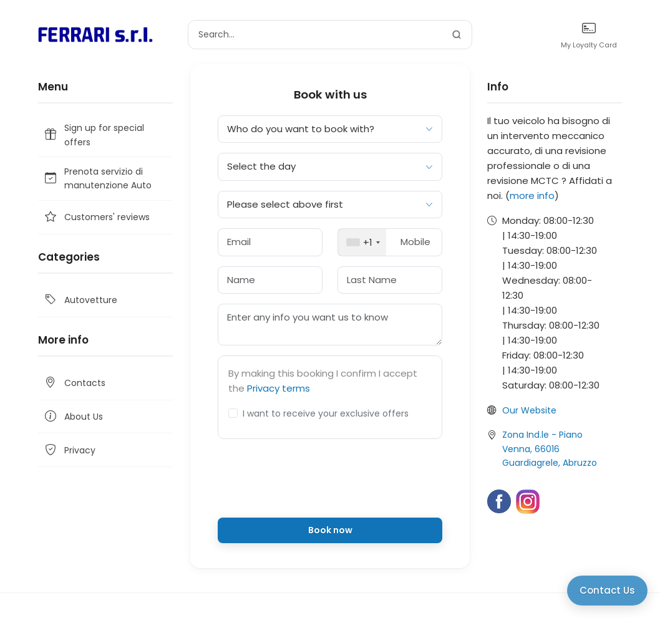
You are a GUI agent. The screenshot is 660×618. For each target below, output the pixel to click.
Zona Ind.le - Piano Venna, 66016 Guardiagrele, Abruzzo (549, 448)
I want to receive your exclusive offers (326, 413)
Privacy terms (278, 388)
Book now (330, 530)
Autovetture (80, 300)
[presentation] (330, 483)
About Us (73, 417)
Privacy (69, 450)
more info (532, 195)
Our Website (529, 410)
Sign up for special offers (93, 135)
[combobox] (362, 242)
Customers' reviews (96, 217)
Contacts (74, 383)
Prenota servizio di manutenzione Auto (97, 178)
